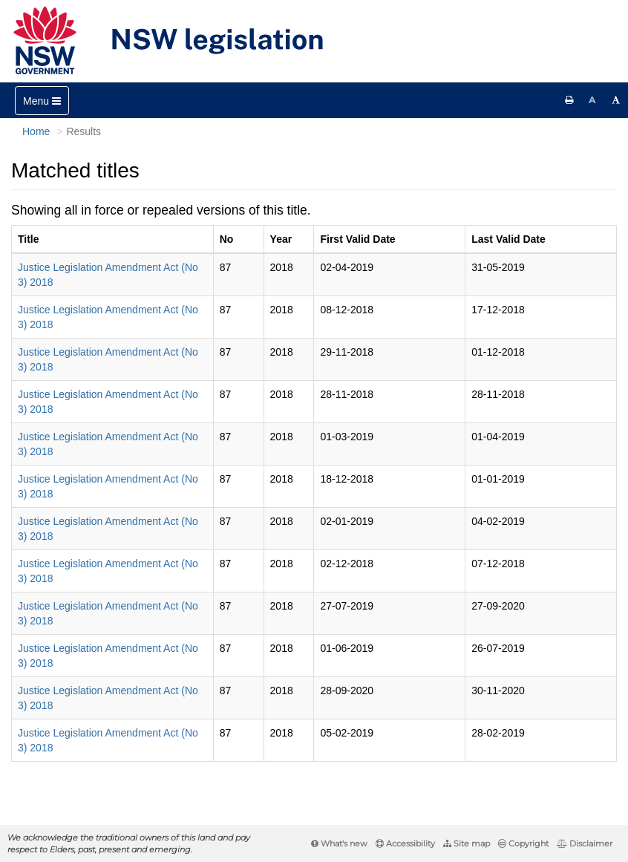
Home (36, 131)
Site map (466, 843)
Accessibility (405, 843)
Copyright (523, 843)
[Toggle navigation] (42, 100)
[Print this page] (569, 100)
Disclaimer (584, 843)
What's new (339, 843)
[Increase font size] (616, 100)
